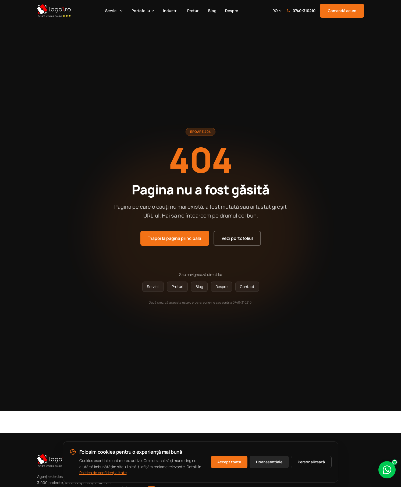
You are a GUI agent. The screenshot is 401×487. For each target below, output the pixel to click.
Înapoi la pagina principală (174, 238)
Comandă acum (342, 10)
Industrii (171, 10)
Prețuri (193, 10)
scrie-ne (209, 302)
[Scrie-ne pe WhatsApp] (387, 469)
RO (277, 10)
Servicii (114, 10)
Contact (247, 286)
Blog (212, 10)
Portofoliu (143, 10)
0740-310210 (300, 10)
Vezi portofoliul (237, 238)
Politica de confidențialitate (103, 472)
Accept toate (229, 461)
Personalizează (311, 461)
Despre (231, 10)
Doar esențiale (269, 461)
